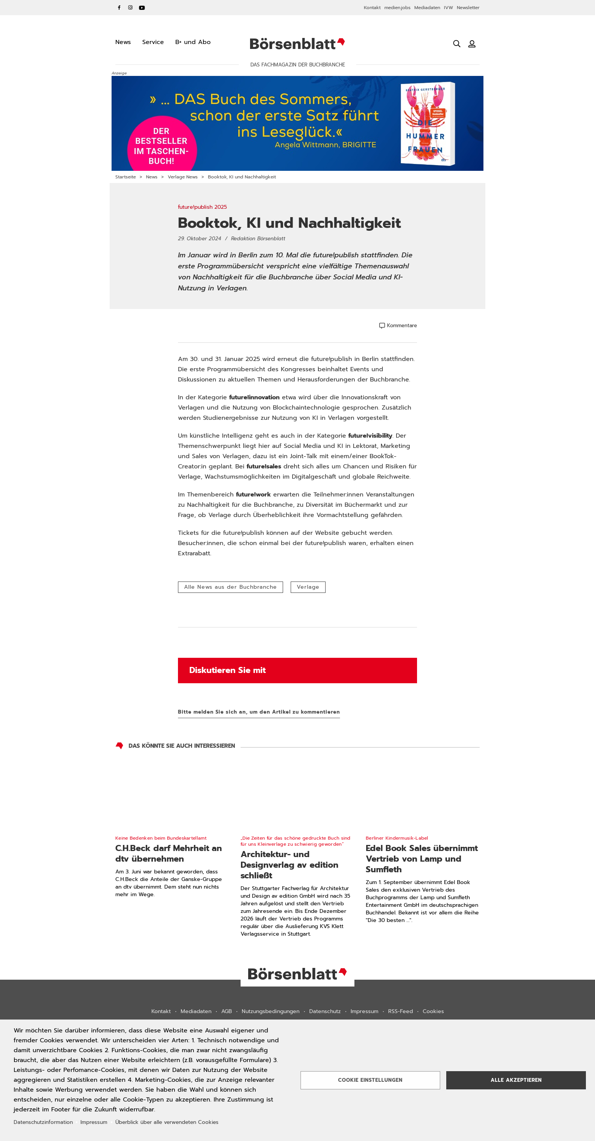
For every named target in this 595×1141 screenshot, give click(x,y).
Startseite (125, 176)
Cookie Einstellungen (370, 1080)
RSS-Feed (400, 1011)
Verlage (308, 587)
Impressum (364, 1011)
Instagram (130, 7)
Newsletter (468, 7)
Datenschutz (325, 1011)
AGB (226, 1011)
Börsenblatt (297, 43)
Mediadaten (427, 7)
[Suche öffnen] (456, 43)
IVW (448, 7)
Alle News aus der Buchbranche (230, 587)
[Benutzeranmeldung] (472, 43)
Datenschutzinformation (43, 1122)
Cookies (433, 1011)
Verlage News (183, 176)
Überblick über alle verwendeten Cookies (167, 1122)
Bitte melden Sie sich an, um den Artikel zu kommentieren (259, 711)
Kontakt (372, 7)
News (151, 176)
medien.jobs (397, 7)
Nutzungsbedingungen (270, 1011)
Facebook (119, 7)
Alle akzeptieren (516, 1080)
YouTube (142, 7)
